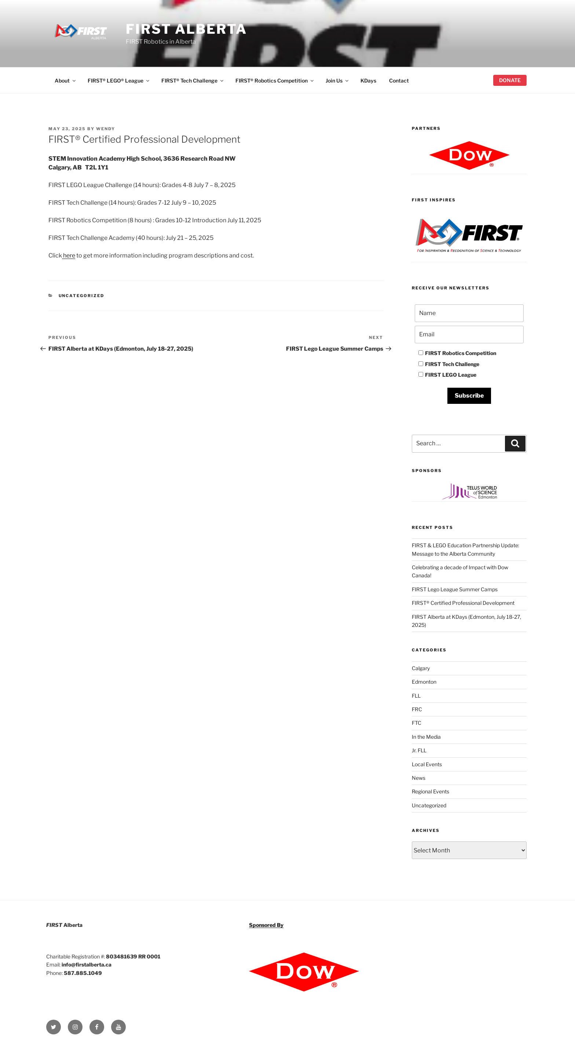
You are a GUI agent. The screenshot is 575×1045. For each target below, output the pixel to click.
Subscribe (469, 395)
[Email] (469, 334)
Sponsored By (266, 925)
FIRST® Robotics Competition (275, 80)
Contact (399, 80)
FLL (416, 696)
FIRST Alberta (186, 29)
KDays (368, 80)
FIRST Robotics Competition (457, 353)
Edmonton (424, 682)
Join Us (337, 80)
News (418, 778)
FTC (416, 723)
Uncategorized (82, 295)
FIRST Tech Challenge (448, 364)
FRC (417, 709)
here (68, 255)
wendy (105, 128)
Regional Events (430, 791)
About (66, 80)
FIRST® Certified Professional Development (463, 603)
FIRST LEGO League (447, 375)
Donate (510, 80)
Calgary (421, 668)
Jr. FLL (419, 750)
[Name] (469, 313)
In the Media (426, 737)
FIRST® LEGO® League (119, 80)
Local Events (427, 764)
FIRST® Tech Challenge (192, 80)
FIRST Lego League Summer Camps (455, 589)
